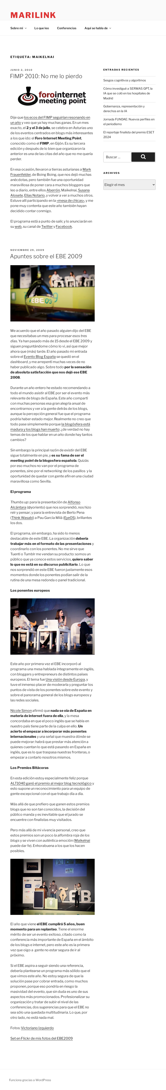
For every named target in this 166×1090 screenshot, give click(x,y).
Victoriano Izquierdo (37, 1028)
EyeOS (69, 518)
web (18, 226)
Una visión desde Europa (65, 679)
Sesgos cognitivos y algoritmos (124, 80)
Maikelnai (82, 840)
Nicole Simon (21, 711)
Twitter (47, 226)
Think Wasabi (22, 518)
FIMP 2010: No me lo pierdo (46, 76)
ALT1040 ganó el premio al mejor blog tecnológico (51, 783)
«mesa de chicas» (70, 201)
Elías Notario (34, 195)
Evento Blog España (40, 357)
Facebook (64, 226)
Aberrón (53, 190)
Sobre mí (18, 28)
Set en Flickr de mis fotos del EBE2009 (41, 1038)
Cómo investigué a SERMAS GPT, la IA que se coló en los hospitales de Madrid (128, 93)
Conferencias (66, 28)
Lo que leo (41, 28)
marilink (33, 15)
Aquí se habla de (98, 28)
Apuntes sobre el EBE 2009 (46, 256)
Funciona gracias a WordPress (30, 1080)
